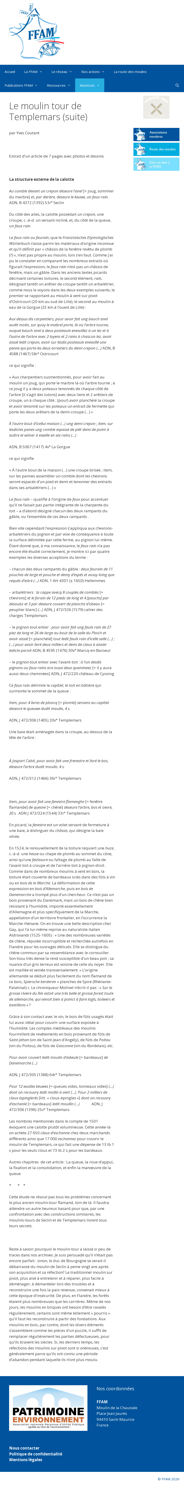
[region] (48, 1408)
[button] (156, 107)
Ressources (61, 85)
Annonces (92, 85)
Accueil (10, 71)
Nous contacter (24, 1448)
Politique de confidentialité (35, 1454)
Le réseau (64, 71)
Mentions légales (25, 1459)
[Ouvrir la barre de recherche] (177, 85)
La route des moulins (130, 71)
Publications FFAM (23, 85)
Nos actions (95, 71)
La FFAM (35, 71)
